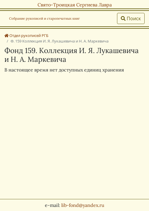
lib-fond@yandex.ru (82, 205)
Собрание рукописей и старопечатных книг (44, 18)
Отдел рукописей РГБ (26, 35)
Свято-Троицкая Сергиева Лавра (75, 5)
